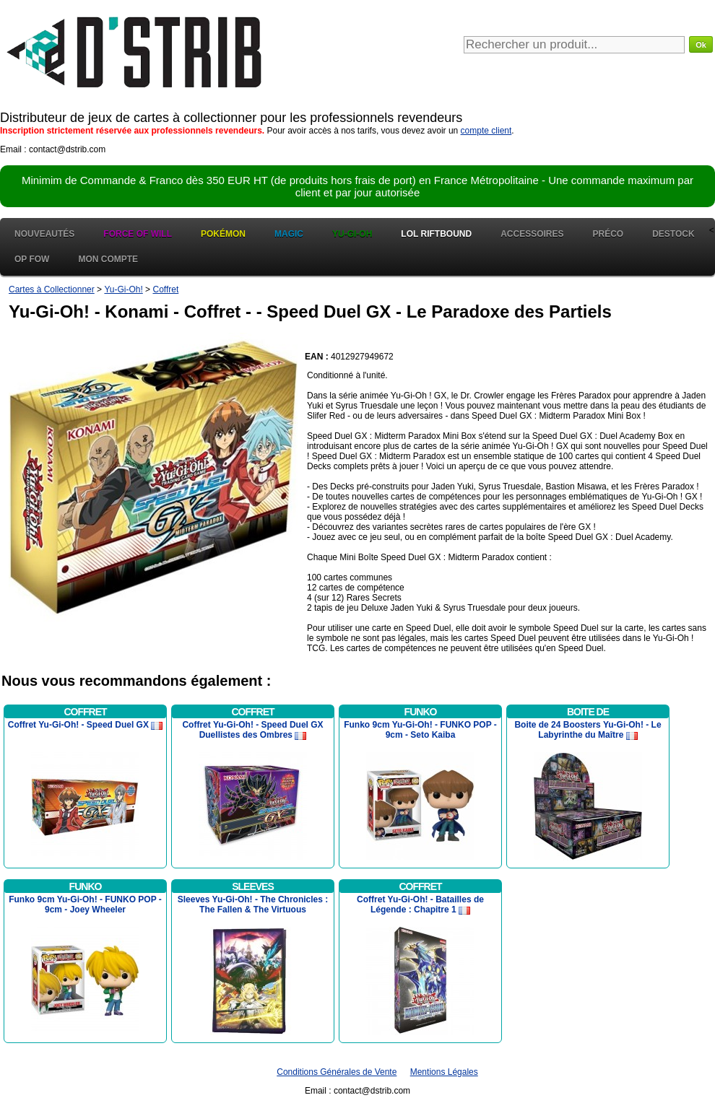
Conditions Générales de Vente (336, 1072)
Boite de (588, 712)
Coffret (165, 289)
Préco (608, 234)
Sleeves (253, 886)
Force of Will (137, 234)
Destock (673, 234)
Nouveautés (44, 234)
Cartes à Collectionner (52, 289)
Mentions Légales (444, 1072)
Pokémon (223, 234)
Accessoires (531, 234)
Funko (420, 712)
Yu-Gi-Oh (352, 234)
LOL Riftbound (436, 234)
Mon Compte (108, 259)
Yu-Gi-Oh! (123, 289)
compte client (486, 131)
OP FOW (31, 259)
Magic (288, 234)
